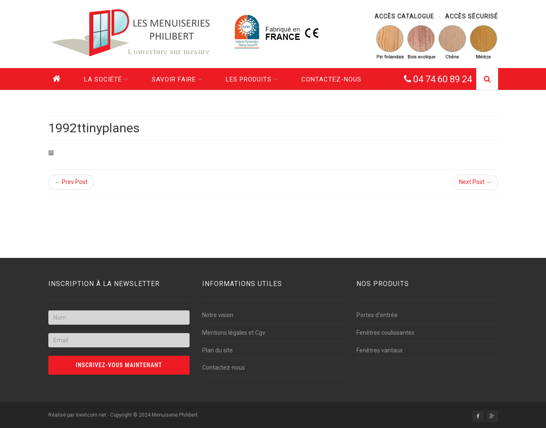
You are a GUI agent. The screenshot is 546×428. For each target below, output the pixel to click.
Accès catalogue (404, 16)
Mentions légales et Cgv (233, 332)
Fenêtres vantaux (379, 350)
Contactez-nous (331, 79)
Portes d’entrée (377, 315)
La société (106, 79)
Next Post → (475, 182)
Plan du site (217, 350)
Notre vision (217, 315)
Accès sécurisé (471, 16)
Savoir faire (177, 79)
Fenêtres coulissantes (385, 332)
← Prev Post (71, 182)
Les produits (252, 79)
